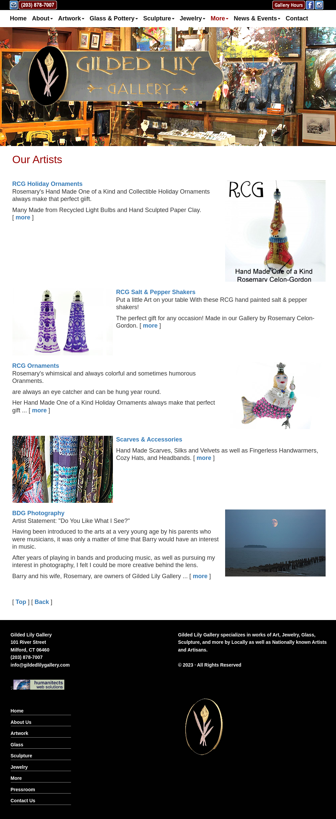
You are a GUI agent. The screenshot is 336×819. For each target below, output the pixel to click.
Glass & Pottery (114, 18)
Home (18, 18)
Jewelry (192, 18)
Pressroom (23, 789)
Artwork (71, 18)
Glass (17, 744)
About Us (21, 722)
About (42, 18)
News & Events (257, 18)
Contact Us (23, 800)
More (219, 18)
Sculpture (159, 18)
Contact (297, 18)
